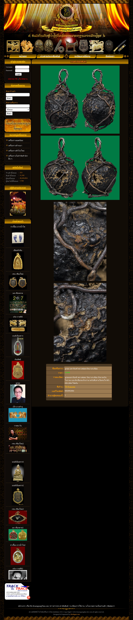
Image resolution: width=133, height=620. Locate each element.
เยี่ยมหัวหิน (17, 250)
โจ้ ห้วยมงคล (70, 387)
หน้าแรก (21, 606)
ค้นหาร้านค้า (11, 91)
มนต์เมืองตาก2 (18, 485)
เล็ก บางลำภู (18, 407)
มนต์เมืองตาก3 (18, 462)
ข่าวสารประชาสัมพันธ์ (59, 606)
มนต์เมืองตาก (17, 336)
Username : (9, 67)
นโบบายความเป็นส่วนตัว (96, 606)
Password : (9, 70)
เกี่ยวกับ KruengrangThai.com (37, 606)
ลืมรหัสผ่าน (23, 79)
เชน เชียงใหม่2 (18, 444)
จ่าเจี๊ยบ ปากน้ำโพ (18, 227)
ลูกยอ (18, 383)
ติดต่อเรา (111, 606)
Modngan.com (75, 614)
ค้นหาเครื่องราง (12, 103)
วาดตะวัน (18, 426)
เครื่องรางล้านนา (15, 146)
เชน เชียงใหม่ (17, 274)
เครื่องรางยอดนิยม (15, 140)
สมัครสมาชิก (13, 79)
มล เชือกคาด (18, 293)
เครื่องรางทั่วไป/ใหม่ (16, 151)
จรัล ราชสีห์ (18, 317)
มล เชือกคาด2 (17, 528)
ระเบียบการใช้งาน (77, 606)
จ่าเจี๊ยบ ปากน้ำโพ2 (18, 545)
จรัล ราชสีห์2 (18, 569)
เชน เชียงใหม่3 (18, 509)
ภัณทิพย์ (18, 359)
